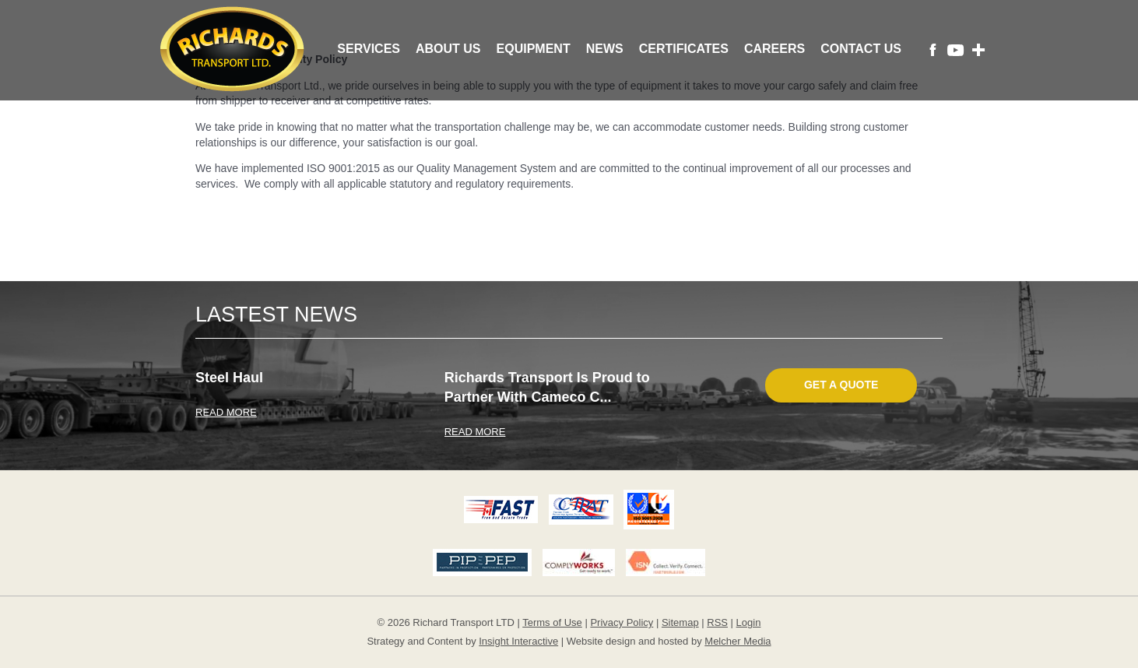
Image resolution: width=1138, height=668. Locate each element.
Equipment (534, 48)
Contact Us (860, 48)
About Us (448, 48)
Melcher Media (737, 641)
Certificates (684, 48)
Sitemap (680, 622)
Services (368, 48)
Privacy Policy (621, 622)
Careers (774, 48)
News (604, 48)
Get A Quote (841, 384)
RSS (717, 622)
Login (748, 622)
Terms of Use (552, 622)
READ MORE (226, 412)
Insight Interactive (518, 641)
